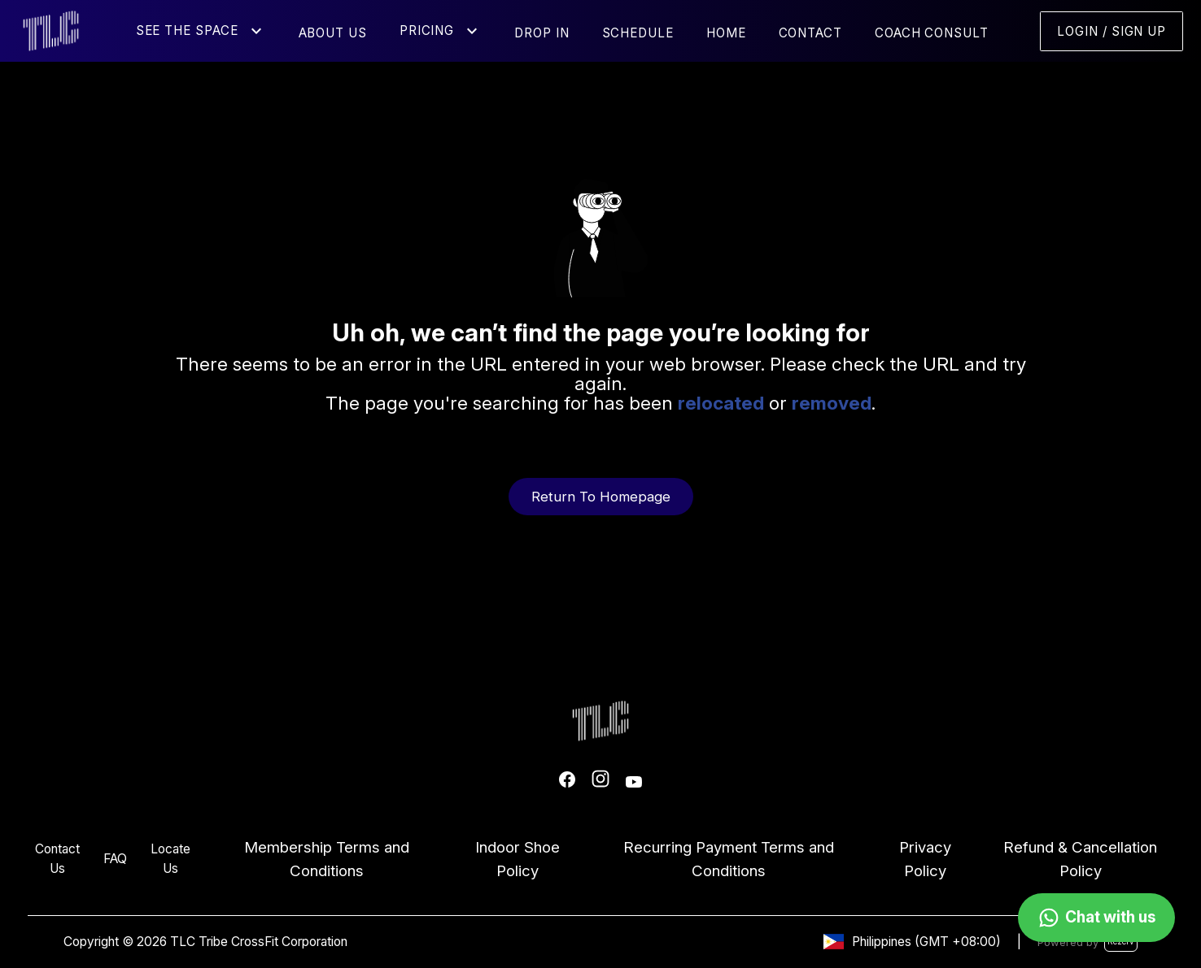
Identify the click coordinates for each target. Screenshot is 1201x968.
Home (726, 33)
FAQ (115, 858)
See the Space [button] (187, 30)
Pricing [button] (427, 30)
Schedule (638, 33)
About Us (333, 33)
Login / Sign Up (1111, 31)
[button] (256, 31)
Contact (810, 33)
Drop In (541, 33)
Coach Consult (932, 33)
